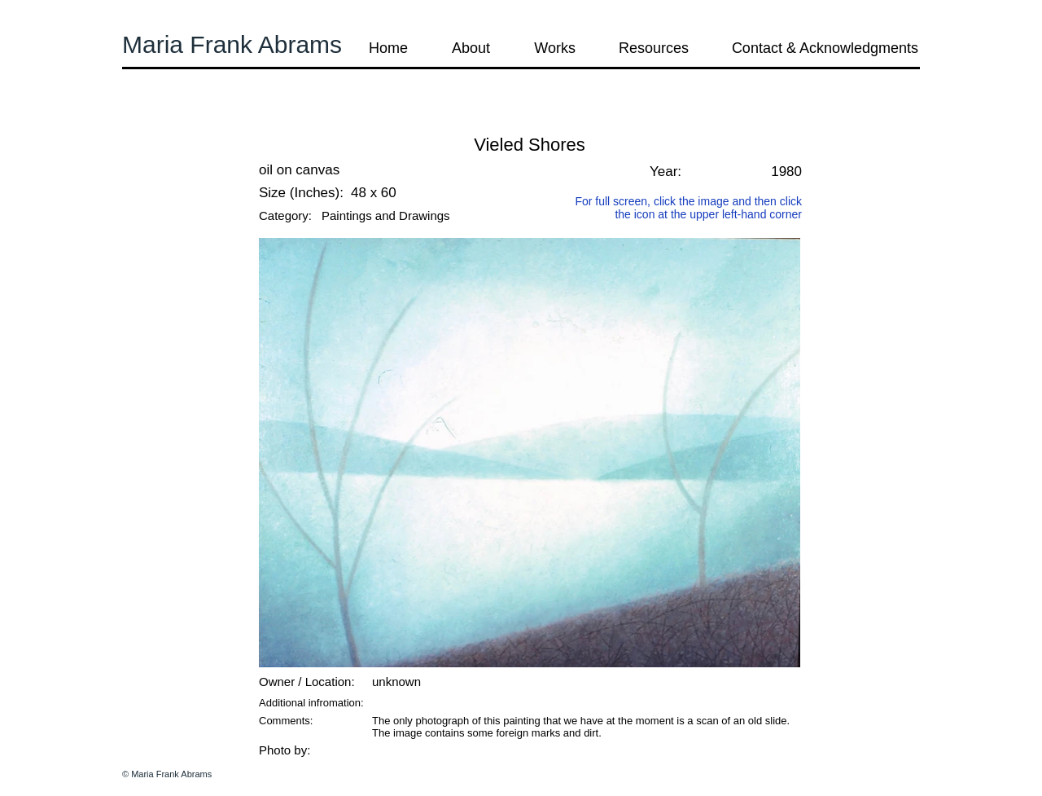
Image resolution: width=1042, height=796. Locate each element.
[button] (166, 121)
